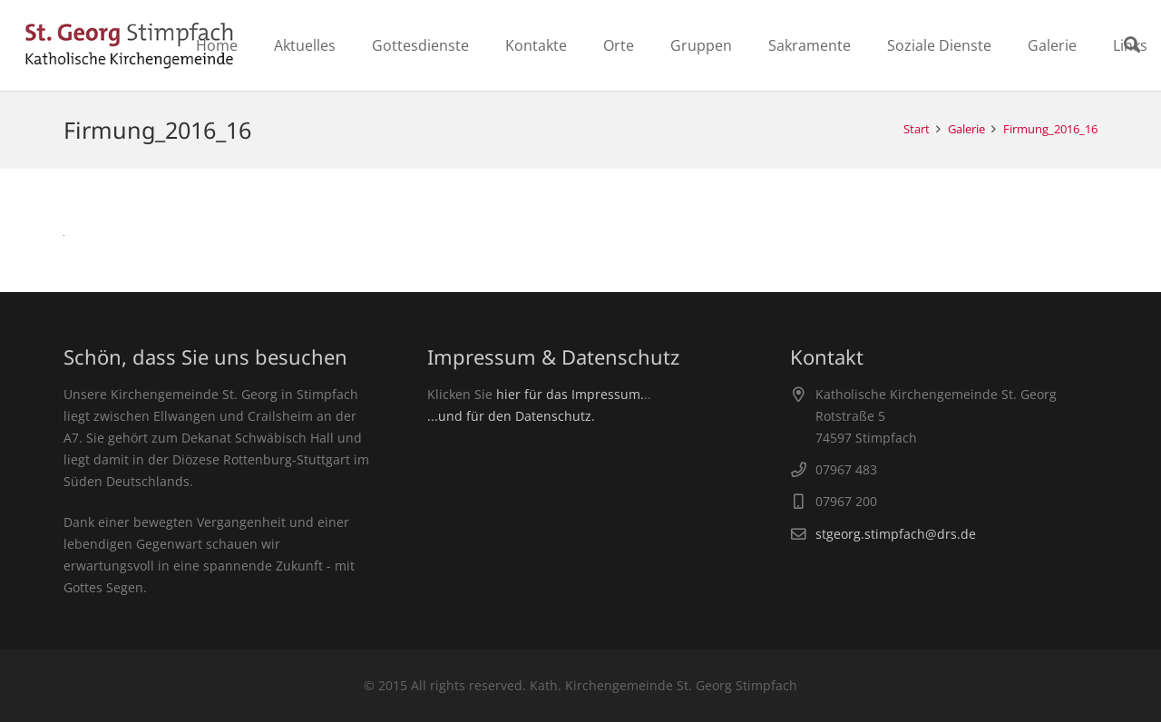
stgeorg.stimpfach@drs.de (895, 533)
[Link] (129, 45)
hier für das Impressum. (570, 394)
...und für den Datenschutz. (511, 415)
